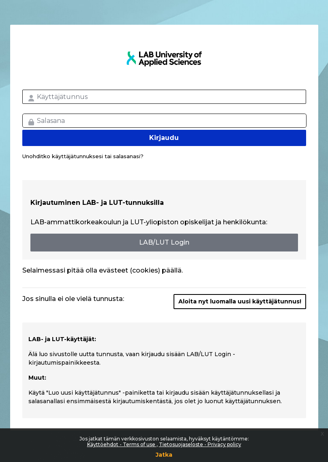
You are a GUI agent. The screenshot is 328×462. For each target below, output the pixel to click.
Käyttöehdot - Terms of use (121, 444)
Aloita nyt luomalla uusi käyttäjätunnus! (239, 301)
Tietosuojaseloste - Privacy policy (200, 444)
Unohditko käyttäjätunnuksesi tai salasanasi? (83, 156)
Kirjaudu (164, 138)
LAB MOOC (164, 59)
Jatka (164, 454)
